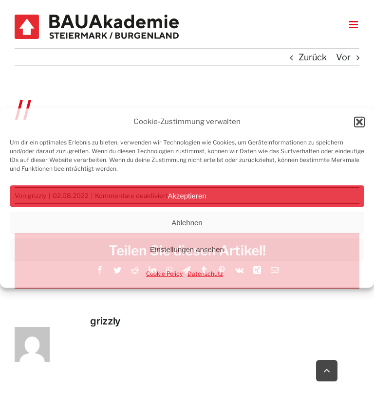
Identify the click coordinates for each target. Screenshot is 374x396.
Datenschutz (205, 273)
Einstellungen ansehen (187, 249)
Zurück (313, 57)
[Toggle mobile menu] (354, 24)
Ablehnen (186, 222)
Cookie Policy (164, 273)
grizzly (105, 321)
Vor (343, 57)
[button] (359, 122)
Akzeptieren (187, 196)
